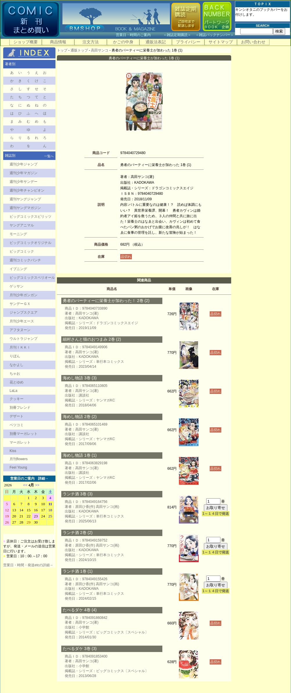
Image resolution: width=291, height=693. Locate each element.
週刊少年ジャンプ (23, 164)
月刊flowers (19, 459)
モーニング (18, 234)
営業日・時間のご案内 (139, 35)
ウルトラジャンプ (23, 339)
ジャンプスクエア (23, 312)
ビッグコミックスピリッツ (30, 217)
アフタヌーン (20, 330)
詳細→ (43, 478)
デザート (17, 416)
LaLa (13, 391)
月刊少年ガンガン (23, 295)
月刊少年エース (22, 321)
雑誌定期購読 (177, 35)
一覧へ (49, 156)
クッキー (17, 399)
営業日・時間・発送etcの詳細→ (28, 565)
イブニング (18, 269)
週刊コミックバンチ (25, 260)
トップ (62, 50)
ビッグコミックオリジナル (30, 243)
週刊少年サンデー (23, 182)
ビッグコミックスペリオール (32, 278)
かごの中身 (123, 42)
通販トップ (79, 50)
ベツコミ (17, 425)
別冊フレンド (20, 408)
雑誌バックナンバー (214, 35)
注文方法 (90, 42)
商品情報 (58, 42)
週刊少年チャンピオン (27, 190)
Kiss (13, 451)
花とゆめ (17, 382)
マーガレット (20, 442)
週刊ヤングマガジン (25, 208)
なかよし (17, 365)
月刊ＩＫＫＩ (20, 347)
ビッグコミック (22, 251)
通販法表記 (156, 42)
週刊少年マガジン (23, 173)
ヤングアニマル (22, 225)
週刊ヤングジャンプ (25, 199)
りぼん (15, 356)
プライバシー (188, 42)
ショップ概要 (25, 42)
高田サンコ (99, 50)
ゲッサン (17, 286)
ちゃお (15, 373)
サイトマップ (221, 42)
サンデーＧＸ (20, 304)
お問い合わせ (253, 42)
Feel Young (18, 467)
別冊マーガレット (23, 434)
